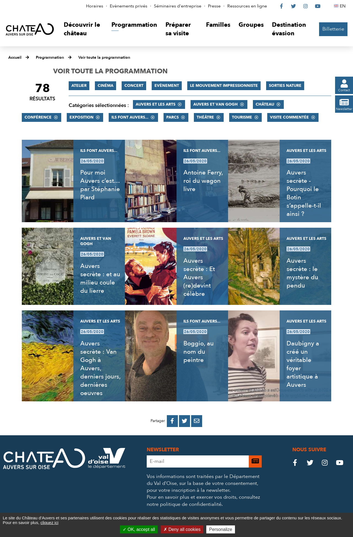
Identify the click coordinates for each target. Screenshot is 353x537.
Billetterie (333, 29)
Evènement (166, 85)
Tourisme (242, 117)
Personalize (220, 529)
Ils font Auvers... (129, 117)
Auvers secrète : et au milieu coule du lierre (100, 278)
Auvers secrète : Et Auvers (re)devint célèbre (199, 277)
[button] (83, 29)
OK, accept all (139, 529)
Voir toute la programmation (104, 57)
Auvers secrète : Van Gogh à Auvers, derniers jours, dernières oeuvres (100, 368)
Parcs (172, 117)
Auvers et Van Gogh (215, 104)
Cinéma (105, 85)
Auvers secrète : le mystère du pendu (302, 273)
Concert (133, 85)
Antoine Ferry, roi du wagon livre (203, 180)
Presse (214, 6)
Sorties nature (285, 85)
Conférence (38, 117)
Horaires (94, 6)
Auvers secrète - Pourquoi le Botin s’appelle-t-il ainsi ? (304, 193)
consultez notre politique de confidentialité (203, 501)
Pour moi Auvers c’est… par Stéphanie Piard (100, 185)
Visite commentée (289, 117)
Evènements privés (128, 6)
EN (343, 6)
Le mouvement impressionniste (224, 85)
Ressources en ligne (247, 6)
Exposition (81, 117)
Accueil (15, 57)
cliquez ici (49, 522)
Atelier (79, 85)
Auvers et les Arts (155, 104)
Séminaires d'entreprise (177, 6)
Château (265, 104)
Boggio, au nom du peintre (198, 351)
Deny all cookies (182, 529)
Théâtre (205, 117)
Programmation (50, 57)
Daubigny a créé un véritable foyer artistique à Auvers (303, 364)
